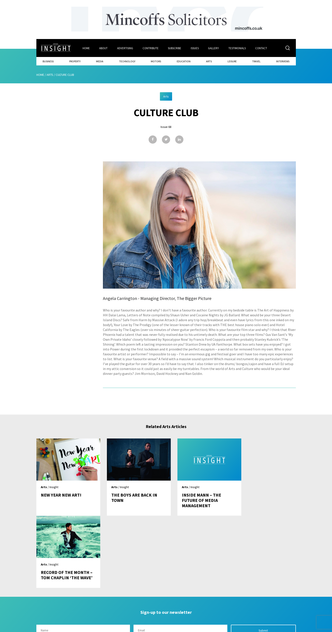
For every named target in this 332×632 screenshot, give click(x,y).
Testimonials (237, 48)
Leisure (232, 61)
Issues (195, 48)
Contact (261, 48)
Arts (209, 61)
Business (48, 61)
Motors (156, 61)
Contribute (151, 48)
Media (99, 61)
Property (75, 61)
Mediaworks (74, 627)
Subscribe (174, 48)
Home (86, 48)
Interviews (282, 61)
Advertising (125, 48)
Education (184, 61)
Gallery (213, 48)
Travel (256, 61)
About (103, 48)
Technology (127, 61)
